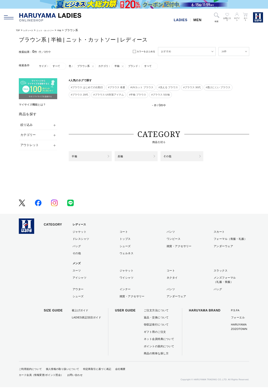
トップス (125, 242)
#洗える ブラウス (168, 87)
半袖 (72, 30)
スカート (219, 235)
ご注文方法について (156, 313)
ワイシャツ (126, 281)
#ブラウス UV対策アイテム (108, 94)
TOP (19, 30)
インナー (125, 292)
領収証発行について (156, 328)
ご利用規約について (30, 372)
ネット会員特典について (159, 342)
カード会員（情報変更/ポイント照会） (41, 378)
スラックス (220, 274)
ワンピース (173, 242)
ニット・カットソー (54, 30)
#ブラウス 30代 (191, 87)
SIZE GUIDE (53, 314)
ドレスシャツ (81, 242)
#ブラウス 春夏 (116, 87)
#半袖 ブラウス (137, 94)
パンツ (171, 235)
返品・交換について (156, 321)
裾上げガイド (80, 313)
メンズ (77, 267)
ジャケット (79, 235)
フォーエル (238, 321)
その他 (170, 158)
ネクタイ (172, 281)
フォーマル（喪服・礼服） (230, 242)
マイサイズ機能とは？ (32, 104)
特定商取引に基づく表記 (97, 372)
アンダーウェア (223, 249)
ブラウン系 (85, 66)
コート (124, 235)
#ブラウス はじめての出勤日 (87, 87)
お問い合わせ (75, 378)
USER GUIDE (125, 314)
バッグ (77, 249)
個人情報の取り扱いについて (62, 372)
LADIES (180, 20)
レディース (31, 30)
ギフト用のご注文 (155, 335)
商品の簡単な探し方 (156, 357)
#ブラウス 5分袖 (160, 94)
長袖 (122, 158)
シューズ (125, 249)
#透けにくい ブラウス (218, 87)
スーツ (77, 274)
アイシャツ (79, 281)
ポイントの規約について (159, 349)
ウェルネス (126, 257)
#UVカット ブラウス (141, 87)
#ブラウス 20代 (79, 94)
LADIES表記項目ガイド (86, 321)
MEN (197, 20)
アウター (78, 292)
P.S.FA (235, 313)
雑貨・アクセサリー (179, 249)
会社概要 (120, 372)
